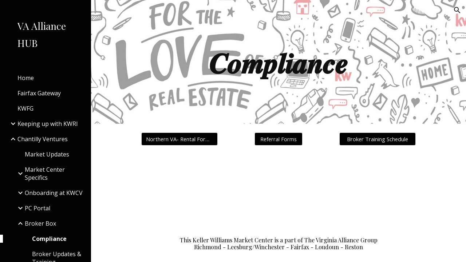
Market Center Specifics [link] (45, 174)
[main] (278, 61)
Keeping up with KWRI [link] (47, 124)
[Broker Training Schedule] (377, 139)
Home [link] (25, 78)
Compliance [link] (49, 239)
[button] (457, 10)
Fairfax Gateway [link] (39, 93)
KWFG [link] (25, 108)
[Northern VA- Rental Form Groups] (179, 139)
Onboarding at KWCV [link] (54, 193)
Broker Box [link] (40, 223)
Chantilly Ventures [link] (42, 139)
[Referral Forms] (278, 139)
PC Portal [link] (37, 208)
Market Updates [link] (47, 154)
